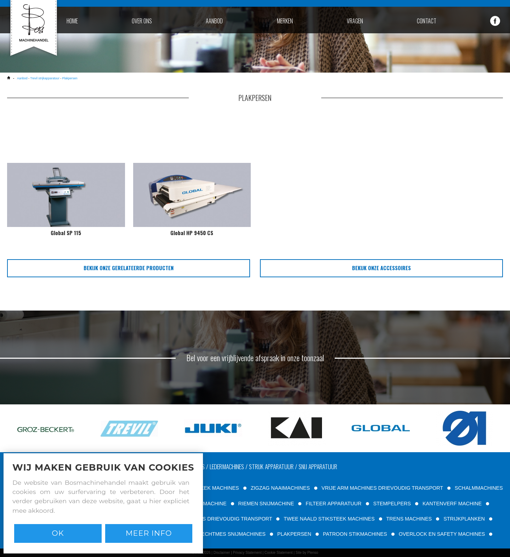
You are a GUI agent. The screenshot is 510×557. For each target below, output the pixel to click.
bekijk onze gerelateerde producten (129, 268)
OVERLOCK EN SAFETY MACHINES (442, 534)
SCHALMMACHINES (479, 488)
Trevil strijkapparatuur (45, 78)
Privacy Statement (247, 553)
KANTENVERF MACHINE (452, 503)
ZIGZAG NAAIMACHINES (280, 488)
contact (426, 21)
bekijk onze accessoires (381, 268)
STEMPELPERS (392, 503)
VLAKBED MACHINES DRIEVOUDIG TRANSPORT (213, 519)
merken (285, 21)
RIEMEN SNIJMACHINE (266, 503)
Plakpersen (69, 78)
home (72, 21)
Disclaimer (222, 553)
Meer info (149, 533)
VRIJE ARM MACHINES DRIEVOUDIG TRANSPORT (382, 488)
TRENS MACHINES (409, 519)
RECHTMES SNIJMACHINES (232, 534)
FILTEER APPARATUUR (334, 503)
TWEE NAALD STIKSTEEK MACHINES (329, 519)
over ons (142, 21)
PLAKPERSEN (294, 534)
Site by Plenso (306, 553)
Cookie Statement (279, 553)
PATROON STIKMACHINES (355, 534)
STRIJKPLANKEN (464, 519)
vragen (355, 21)
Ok (58, 533)
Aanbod (22, 78)
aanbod (214, 21)
